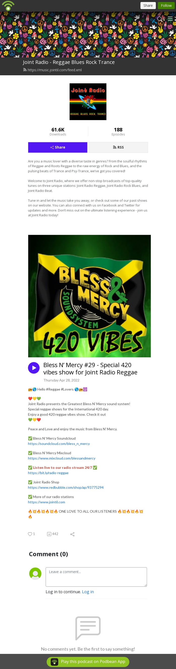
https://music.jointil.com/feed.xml (52, 69)
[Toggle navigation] (170, 18)
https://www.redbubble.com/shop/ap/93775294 (66, 487)
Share (57, 147)
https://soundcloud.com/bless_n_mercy (59, 443)
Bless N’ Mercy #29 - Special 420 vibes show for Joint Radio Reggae (90, 368)
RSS (118, 147)
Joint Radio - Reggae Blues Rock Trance (69, 62)
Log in (88, 591)
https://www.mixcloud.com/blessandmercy (61, 458)
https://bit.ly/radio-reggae (48, 473)
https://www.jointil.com (46, 502)
